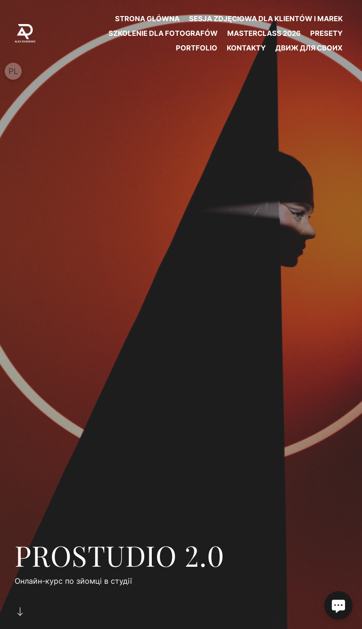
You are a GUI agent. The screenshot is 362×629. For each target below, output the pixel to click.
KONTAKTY (246, 47)
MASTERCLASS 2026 (264, 33)
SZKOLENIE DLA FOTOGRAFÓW (163, 33)
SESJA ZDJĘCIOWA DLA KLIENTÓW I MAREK (266, 18)
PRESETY (326, 33)
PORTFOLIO (196, 47)
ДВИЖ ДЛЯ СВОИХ (309, 47)
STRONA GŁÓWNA (147, 18)
